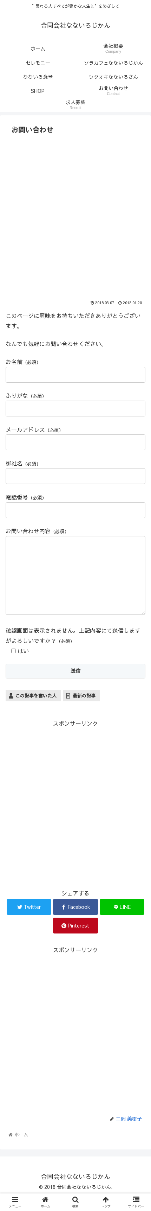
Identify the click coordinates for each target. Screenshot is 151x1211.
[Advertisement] (75, 216)
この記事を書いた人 (36, 710)
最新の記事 (84, 710)
